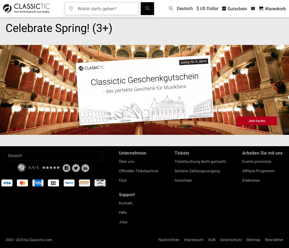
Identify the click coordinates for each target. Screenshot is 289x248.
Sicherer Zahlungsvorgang (197, 171)
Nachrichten (169, 239)
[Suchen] (147, 8)
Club (123, 180)
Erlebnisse (251, 180)
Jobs (123, 222)
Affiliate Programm (258, 171)
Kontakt (126, 203)
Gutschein (183, 180)
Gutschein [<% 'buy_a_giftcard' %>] (234, 8)
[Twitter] (76, 170)
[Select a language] (53, 155)
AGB (212, 239)
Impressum (193, 239)
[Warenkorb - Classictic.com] (272, 8)
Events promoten (257, 161)
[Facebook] (66, 170)
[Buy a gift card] (144, 90)
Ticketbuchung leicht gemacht (200, 161)
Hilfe (123, 212)
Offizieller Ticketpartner (138, 171)
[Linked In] (85, 170)
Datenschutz (231, 239)
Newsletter (274, 239)
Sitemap (253, 239)
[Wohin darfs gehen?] (106, 6)
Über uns (126, 161)
